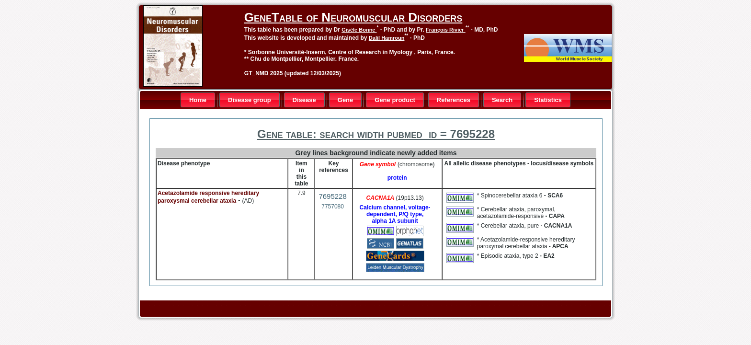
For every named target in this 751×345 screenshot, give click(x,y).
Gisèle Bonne (358, 30)
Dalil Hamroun (387, 38)
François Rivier (446, 30)
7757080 (332, 206)
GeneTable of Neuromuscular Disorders (353, 17)
